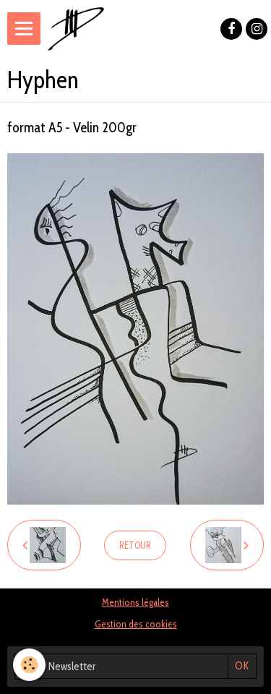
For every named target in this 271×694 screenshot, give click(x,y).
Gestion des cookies (136, 624)
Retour (135, 545)
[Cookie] (29, 664)
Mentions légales (135, 602)
